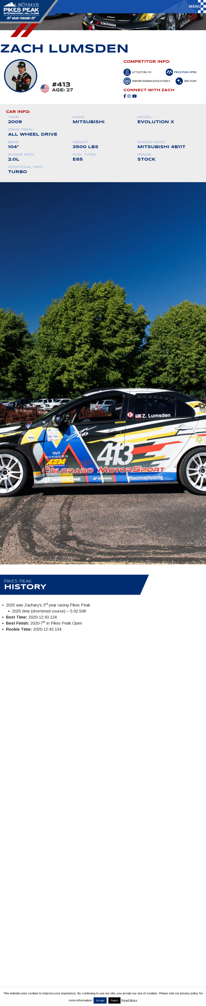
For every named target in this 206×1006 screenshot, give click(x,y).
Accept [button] (100, 1000)
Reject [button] (114, 1000)
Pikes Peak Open (185, 72)
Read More (129, 1000)
